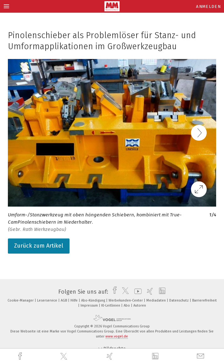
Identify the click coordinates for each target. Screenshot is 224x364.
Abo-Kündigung (93, 300)
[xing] (110, 356)
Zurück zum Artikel (38, 245)
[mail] (201, 356)
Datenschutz (179, 300)
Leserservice (47, 300)
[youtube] (136, 291)
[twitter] (64, 356)
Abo (127, 305)
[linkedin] (156, 356)
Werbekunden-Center (126, 300)
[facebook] (20, 356)
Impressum (90, 305)
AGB (64, 300)
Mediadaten (156, 300)
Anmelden (208, 6)
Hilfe (74, 300)
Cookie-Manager (21, 300)
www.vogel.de (116, 336)
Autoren (139, 305)
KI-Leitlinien (111, 305)
